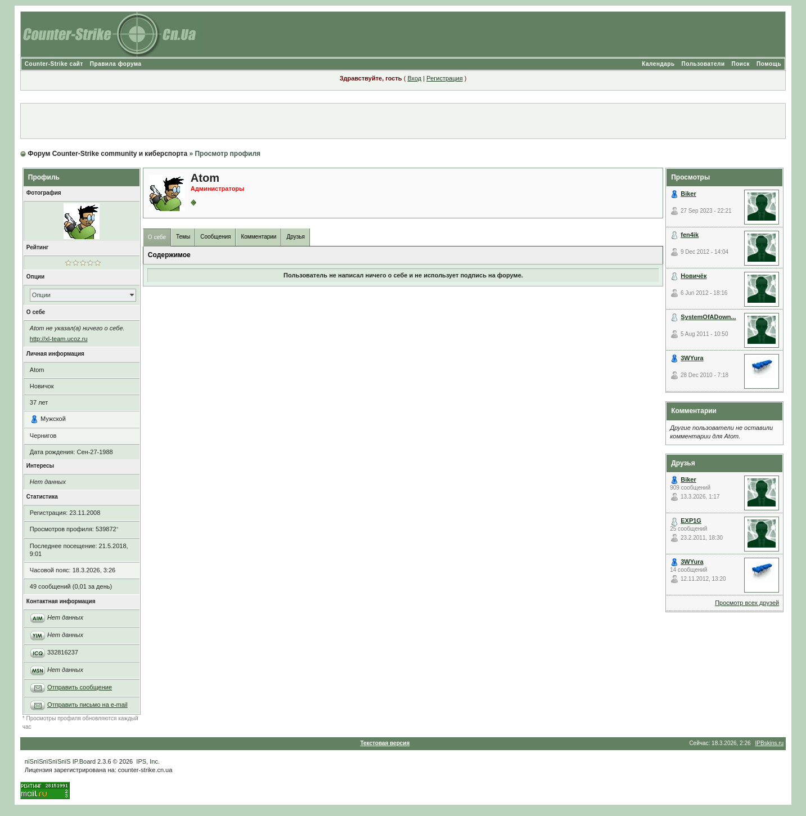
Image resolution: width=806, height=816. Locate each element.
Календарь (658, 64)
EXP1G (691, 520)
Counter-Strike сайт (54, 64)
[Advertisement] (403, 121)
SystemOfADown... (708, 316)
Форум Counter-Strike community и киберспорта (107, 154)
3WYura (692, 358)
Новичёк (693, 275)
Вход (414, 78)
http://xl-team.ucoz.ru (59, 338)
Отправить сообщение (79, 687)
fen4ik (690, 234)
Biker (688, 193)
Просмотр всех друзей (747, 602)
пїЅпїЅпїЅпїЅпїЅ (48, 761)
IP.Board (84, 761)
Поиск (741, 64)
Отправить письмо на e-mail (87, 704)
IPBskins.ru (769, 743)
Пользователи (703, 64)
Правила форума (116, 64)
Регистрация (444, 78)
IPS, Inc (147, 761)
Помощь (769, 64)
